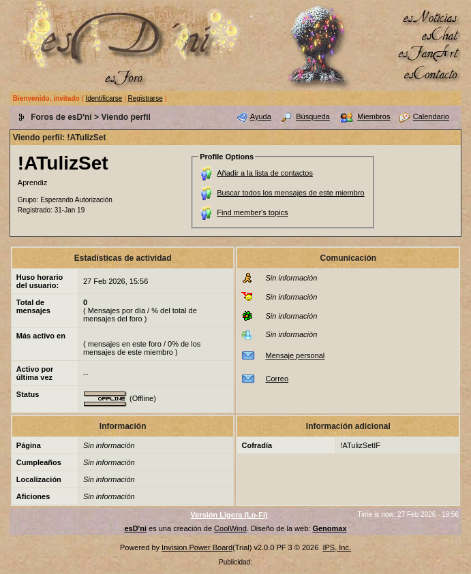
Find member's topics (252, 212)
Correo (276, 378)
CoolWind (230, 528)
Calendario (431, 116)
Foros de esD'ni (61, 117)
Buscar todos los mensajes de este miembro (290, 193)
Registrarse (145, 98)
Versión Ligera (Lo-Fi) (229, 515)
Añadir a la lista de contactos (265, 173)
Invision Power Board (197, 547)
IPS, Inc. (336, 547)
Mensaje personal (294, 355)
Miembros (373, 116)
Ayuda (260, 116)
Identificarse (104, 98)
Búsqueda (313, 116)
